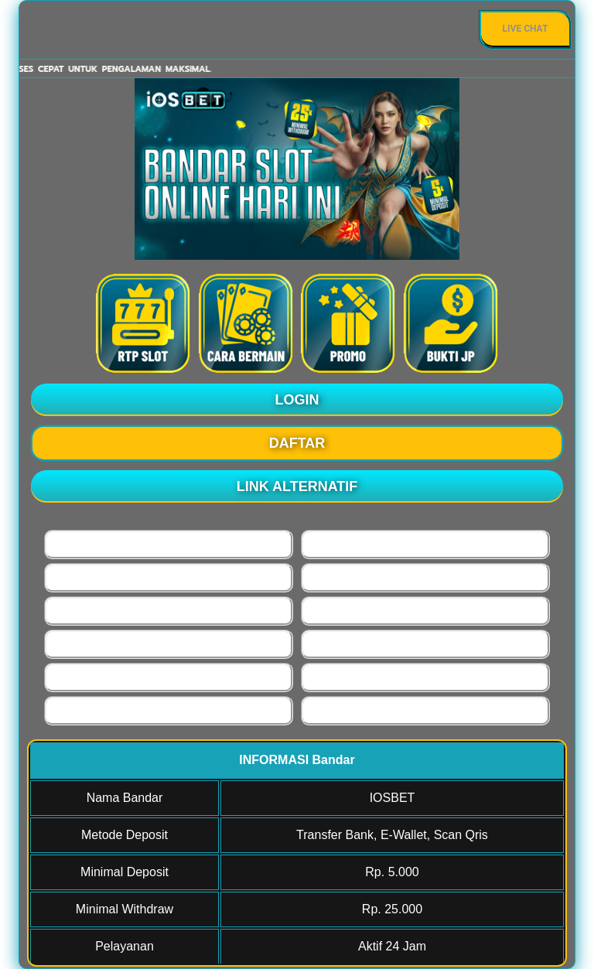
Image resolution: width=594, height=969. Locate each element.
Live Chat (525, 28)
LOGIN (297, 400)
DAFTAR (297, 443)
